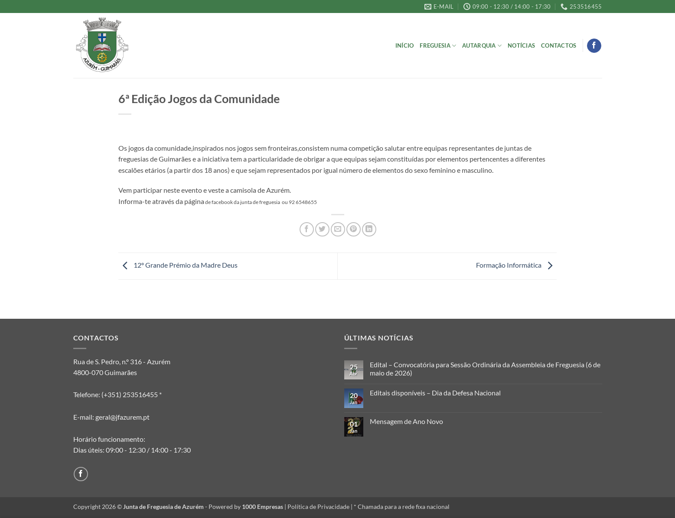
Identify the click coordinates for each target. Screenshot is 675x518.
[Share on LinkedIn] (369, 229)
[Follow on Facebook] (594, 46)
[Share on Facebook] (307, 229)
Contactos (558, 45)
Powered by (246, 506)
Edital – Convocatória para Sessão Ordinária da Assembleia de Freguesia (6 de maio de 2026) (485, 368)
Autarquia (482, 46)
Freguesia (438, 46)
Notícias (521, 45)
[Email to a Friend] (338, 229)
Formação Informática (516, 265)
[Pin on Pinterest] (353, 229)
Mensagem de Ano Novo (406, 421)
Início (404, 45)
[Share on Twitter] (322, 229)
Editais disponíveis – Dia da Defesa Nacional (435, 392)
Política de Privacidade (318, 506)
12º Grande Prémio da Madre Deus (178, 265)
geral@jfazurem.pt (122, 417)
